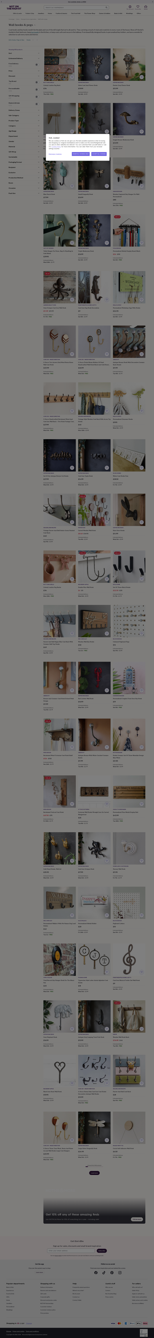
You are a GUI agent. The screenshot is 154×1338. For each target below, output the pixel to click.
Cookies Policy (56, 146)
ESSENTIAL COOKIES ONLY (81, 154)
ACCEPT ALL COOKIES (99, 154)
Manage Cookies (55, 154)
